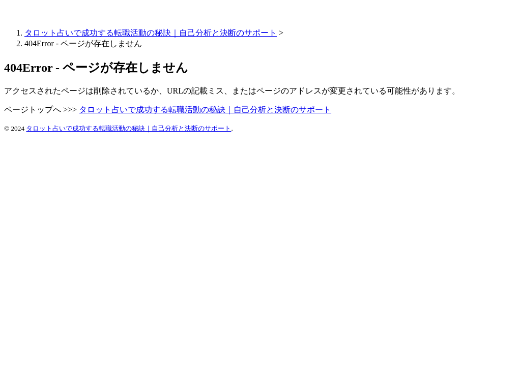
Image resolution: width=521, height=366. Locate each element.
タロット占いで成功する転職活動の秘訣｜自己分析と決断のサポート (150, 32)
